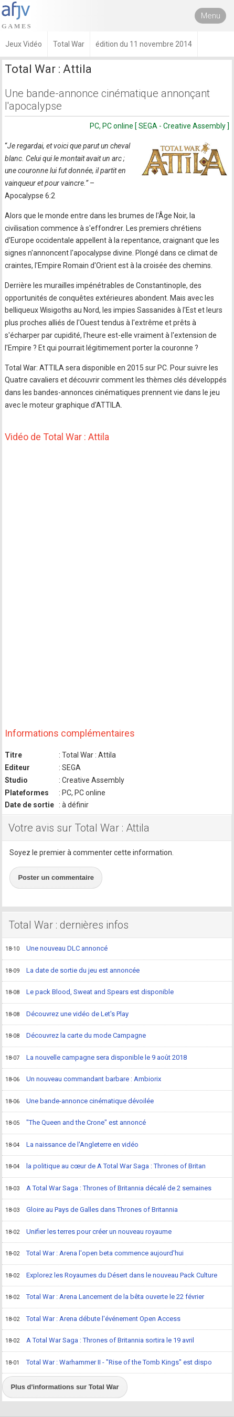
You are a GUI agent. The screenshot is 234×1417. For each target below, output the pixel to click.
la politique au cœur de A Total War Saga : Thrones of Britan (105, 1167)
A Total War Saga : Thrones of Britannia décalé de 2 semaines (108, 1189)
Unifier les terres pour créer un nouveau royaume (88, 1232)
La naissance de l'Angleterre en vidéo (72, 1145)
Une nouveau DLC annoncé (56, 949)
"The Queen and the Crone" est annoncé (75, 1123)
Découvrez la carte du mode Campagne (75, 1036)
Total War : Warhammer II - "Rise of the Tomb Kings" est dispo (108, 1363)
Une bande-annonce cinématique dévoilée (79, 1101)
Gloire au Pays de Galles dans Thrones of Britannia (91, 1210)
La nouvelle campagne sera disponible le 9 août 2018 (96, 1058)
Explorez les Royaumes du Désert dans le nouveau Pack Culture (111, 1276)
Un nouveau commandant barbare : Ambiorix (83, 1079)
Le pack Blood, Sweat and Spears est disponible (89, 992)
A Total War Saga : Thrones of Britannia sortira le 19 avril (99, 1341)
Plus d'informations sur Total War (64, 1387)
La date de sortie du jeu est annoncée (72, 971)
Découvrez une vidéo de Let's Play (67, 1014)
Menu (210, 15)
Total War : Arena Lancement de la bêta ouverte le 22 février (104, 1297)
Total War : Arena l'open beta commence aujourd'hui (94, 1254)
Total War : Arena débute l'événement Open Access (92, 1319)
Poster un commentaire (56, 877)
